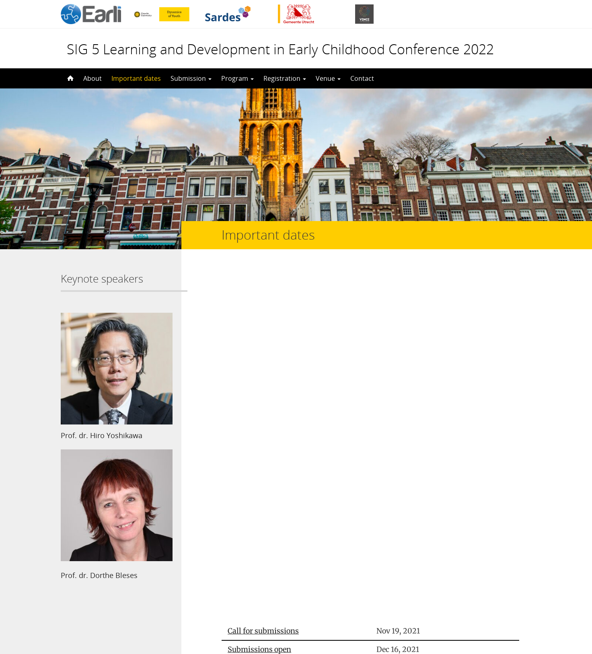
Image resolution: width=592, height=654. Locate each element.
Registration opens (260, 360)
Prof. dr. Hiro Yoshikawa (101, 435)
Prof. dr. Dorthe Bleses (99, 575)
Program (237, 78)
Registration (284, 78)
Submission (191, 78)
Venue (328, 78)
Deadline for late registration (278, 415)
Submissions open (259, 304)
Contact (362, 78)
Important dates (136, 78)
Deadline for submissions (272, 323)
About (92, 78)
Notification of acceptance (273, 378)
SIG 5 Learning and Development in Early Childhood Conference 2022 (280, 49)
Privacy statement (495, 618)
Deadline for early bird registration (288, 397)
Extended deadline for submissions (288, 341)
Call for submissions (263, 286)
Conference (247, 434)
